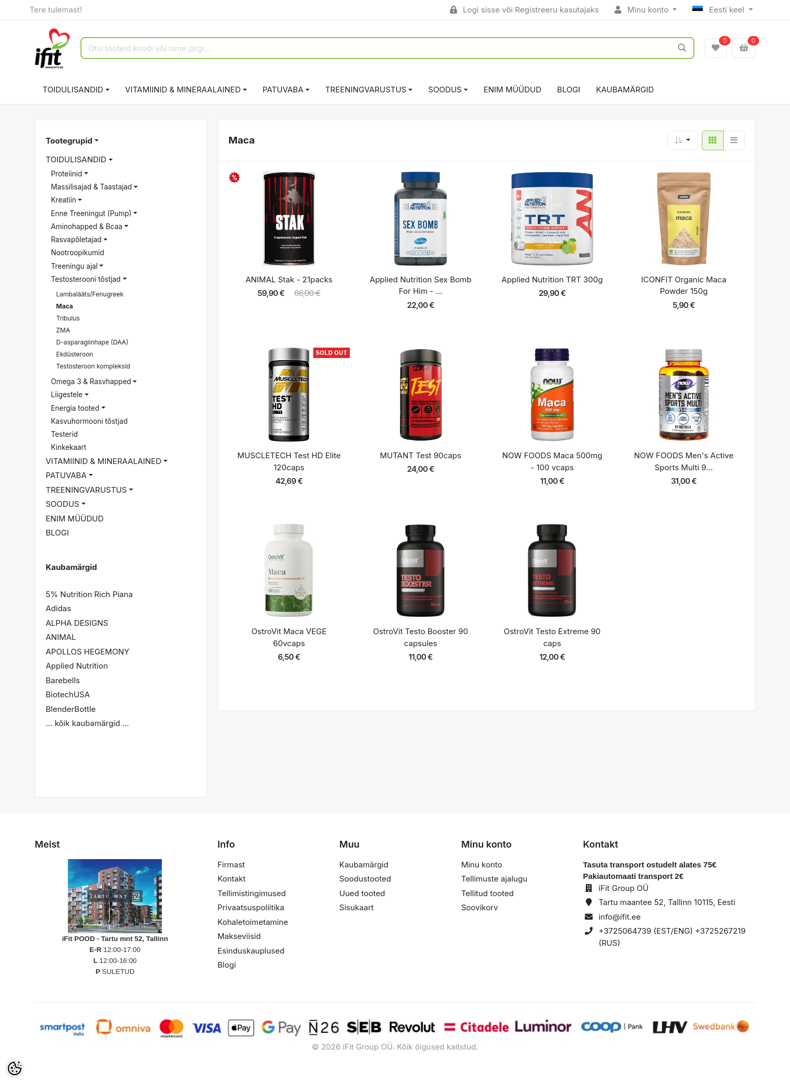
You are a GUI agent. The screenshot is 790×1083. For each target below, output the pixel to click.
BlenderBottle (71, 709)
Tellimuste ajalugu (494, 879)
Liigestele (67, 394)
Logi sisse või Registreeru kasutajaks (524, 10)
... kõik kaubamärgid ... (87, 723)
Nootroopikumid (77, 252)
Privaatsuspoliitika (251, 907)
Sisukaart (356, 907)
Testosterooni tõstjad (86, 279)
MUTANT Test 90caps (421, 455)
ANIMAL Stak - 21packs (289, 279)
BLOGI (569, 89)
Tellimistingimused (252, 893)
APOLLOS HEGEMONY (87, 652)
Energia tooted (75, 408)
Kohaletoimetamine (253, 922)
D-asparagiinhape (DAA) (92, 342)
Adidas (59, 608)
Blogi (227, 965)
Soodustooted (365, 879)
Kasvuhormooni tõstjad (89, 421)
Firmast (231, 865)
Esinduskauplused (251, 951)
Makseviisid (239, 936)
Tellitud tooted (487, 893)
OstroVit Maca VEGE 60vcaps (289, 637)
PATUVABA (283, 89)
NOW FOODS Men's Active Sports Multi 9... (683, 461)
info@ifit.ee (619, 917)
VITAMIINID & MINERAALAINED (183, 89)
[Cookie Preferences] (14, 1068)
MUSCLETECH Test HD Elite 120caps (288, 461)
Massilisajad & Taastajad (91, 187)
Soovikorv (479, 907)
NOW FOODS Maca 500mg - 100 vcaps (552, 461)
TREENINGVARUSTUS (365, 89)
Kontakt (232, 879)
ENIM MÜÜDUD (512, 89)
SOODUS (445, 89)
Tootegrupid (69, 141)
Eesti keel (719, 10)
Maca (64, 306)
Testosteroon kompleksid (93, 366)
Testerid (64, 434)
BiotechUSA (68, 694)
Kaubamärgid (625, 89)
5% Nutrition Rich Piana (89, 594)
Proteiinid (66, 174)
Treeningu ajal (74, 266)
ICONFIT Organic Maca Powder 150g (683, 285)
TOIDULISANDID (73, 89)
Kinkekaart (69, 447)
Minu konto (643, 10)
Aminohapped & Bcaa (87, 226)
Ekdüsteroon (74, 354)
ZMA (63, 330)
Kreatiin (63, 200)
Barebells (63, 680)
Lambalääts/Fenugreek (90, 294)
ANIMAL (61, 637)
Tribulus (68, 318)
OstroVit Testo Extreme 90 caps (552, 637)
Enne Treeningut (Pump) (91, 213)
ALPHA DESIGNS (77, 623)
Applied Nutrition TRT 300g (552, 279)
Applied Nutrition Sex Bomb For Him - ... (420, 285)
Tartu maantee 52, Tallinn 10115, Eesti (666, 902)
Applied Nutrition (77, 666)
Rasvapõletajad (76, 239)
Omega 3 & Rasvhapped (91, 381)
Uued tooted (362, 893)
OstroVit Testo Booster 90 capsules (420, 637)
